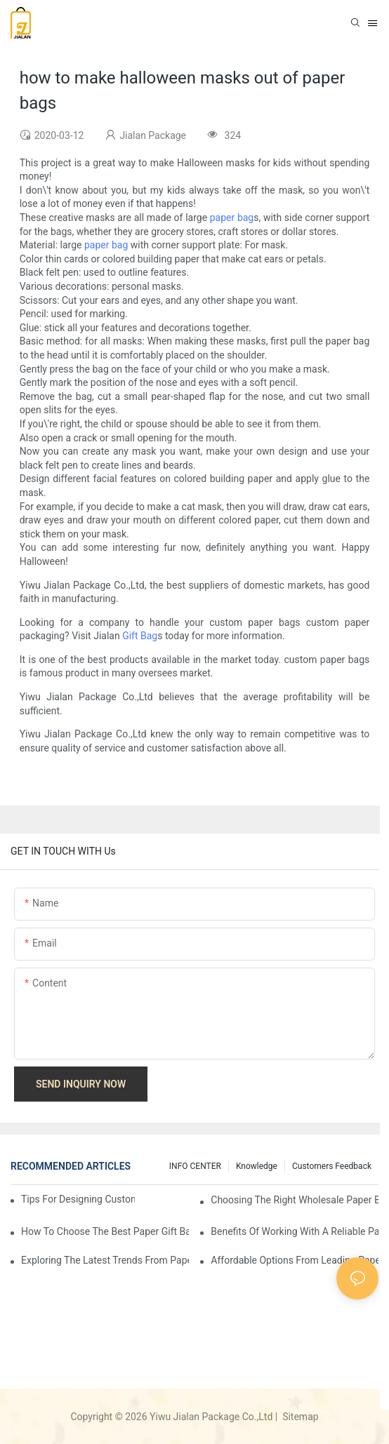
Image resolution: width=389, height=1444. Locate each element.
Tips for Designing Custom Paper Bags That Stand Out (78, 1199)
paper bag (232, 217)
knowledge (256, 1166)
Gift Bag (139, 635)
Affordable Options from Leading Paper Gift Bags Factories (294, 1260)
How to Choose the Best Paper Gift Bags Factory (105, 1231)
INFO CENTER (195, 1166)
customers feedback (331, 1166)
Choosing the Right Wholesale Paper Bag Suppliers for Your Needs (294, 1199)
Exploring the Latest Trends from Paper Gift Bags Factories (105, 1260)
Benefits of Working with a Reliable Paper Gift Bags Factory (294, 1231)
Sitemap (299, 1416)
